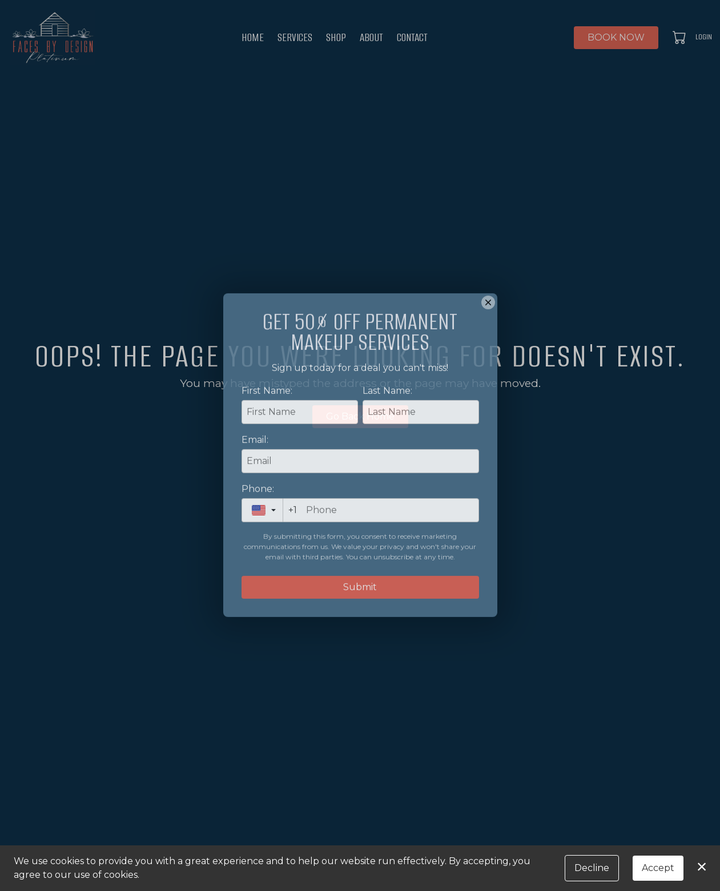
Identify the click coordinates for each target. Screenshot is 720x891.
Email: (255, 491)
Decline (591, 867)
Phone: (258, 540)
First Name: (267, 442)
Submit (360, 639)
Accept (658, 867)
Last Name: (387, 442)
